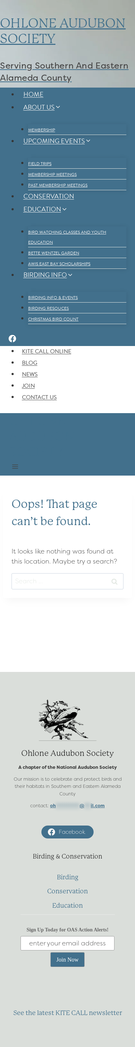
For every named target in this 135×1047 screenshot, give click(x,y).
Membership (41, 130)
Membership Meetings (52, 174)
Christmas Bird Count (53, 319)
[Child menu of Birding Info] (24, 288)
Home (33, 94)
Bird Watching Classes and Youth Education (67, 237)
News (30, 374)
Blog (29, 363)
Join (28, 386)
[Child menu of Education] (24, 223)
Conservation (48, 196)
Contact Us (39, 397)
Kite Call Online (46, 351)
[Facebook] (12, 340)
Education (67, 905)
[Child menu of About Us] (24, 120)
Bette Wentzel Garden (53, 253)
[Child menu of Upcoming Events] (24, 154)
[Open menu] (15, 467)
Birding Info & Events (53, 297)
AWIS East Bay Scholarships (59, 264)
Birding (67, 877)
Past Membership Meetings (57, 185)
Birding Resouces (48, 308)
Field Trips (39, 163)
